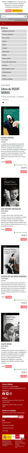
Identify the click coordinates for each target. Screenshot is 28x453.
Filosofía (4, 48)
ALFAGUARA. (3, 142)
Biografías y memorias (8, 31)
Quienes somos (6, 422)
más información (17, 10)
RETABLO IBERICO (7, 137)
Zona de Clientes (22, 14)
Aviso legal (5, 430)
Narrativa (4, 65)
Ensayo (4, 44)
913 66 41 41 (23, 19)
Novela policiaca (6, 72)
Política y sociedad (7, 79)
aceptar (8, 10)
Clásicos (4, 41)
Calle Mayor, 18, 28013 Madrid (10, 386)
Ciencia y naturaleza (7, 34)
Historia (4, 55)
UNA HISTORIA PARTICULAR (11, 208)
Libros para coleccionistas (9, 62)
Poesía (4, 75)
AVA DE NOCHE (6, 343)
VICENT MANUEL (4, 140)
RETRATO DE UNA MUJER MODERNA (13, 276)
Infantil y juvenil (6, 58)
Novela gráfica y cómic (8, 69)
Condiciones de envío (8, 428)
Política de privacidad (8, 425)
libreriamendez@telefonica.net (17, 388)
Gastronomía (5, 51)
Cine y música (6, 38)
